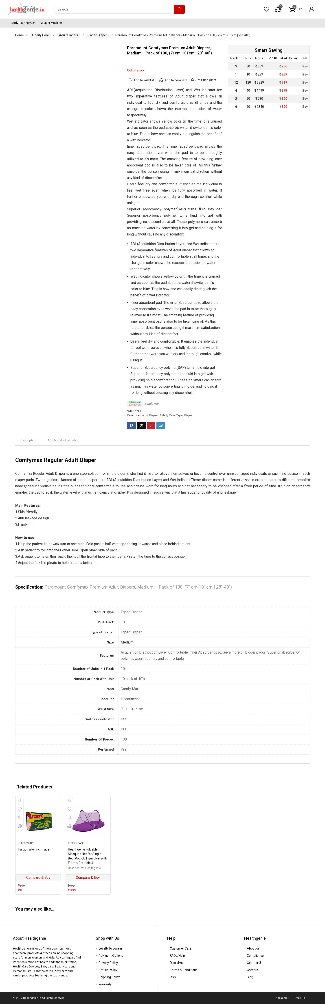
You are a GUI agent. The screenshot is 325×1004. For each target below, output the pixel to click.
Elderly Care (40, 35)
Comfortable (178, 652)
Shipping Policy (109, 977)
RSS (173, 977)
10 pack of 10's (133, 679)
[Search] (179, 9)
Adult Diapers (68, 35)
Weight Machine (51, 22)
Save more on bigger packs (244, 652)
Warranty (105, 984)
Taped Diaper (97, 35)
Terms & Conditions (184, 970)
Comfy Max (152, 403)
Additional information (63, 440)
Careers (252, 970)
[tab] (28, 440)
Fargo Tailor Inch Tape (33, 849)
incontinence (131, 699)
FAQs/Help (177, 955)
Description (28, 440)
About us (253, 948)
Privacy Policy (108, 963)
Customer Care (180, 948)
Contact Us (254, 963)
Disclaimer (177, 963)
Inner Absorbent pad (205, 652)
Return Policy (108, 970)
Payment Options (111, 955)
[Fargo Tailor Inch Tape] (38, 821)
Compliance (255, 955)
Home (19, 35)
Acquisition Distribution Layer (144, 652)
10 (123, 622)
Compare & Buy (38, 877)
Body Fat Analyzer (23, 22)
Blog (250, 977)
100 (124, 739)
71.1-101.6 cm (132, 709)
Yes (124, 719)
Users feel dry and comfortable (159, 658)
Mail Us (300, 998)
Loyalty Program (110, 948)
